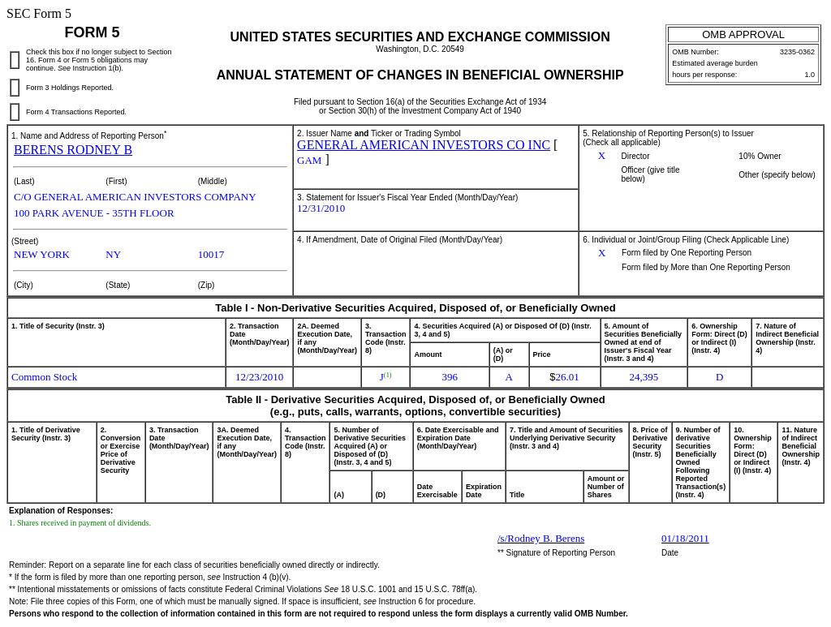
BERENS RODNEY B (73, 150)
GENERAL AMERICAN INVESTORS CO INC (423, 145)
